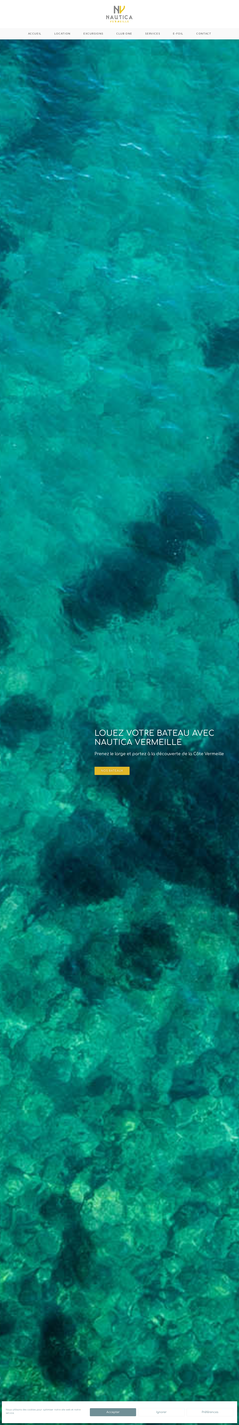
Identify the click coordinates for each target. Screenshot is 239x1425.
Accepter (113, 1412)
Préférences (210, 1412)
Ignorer (161, 1412)
